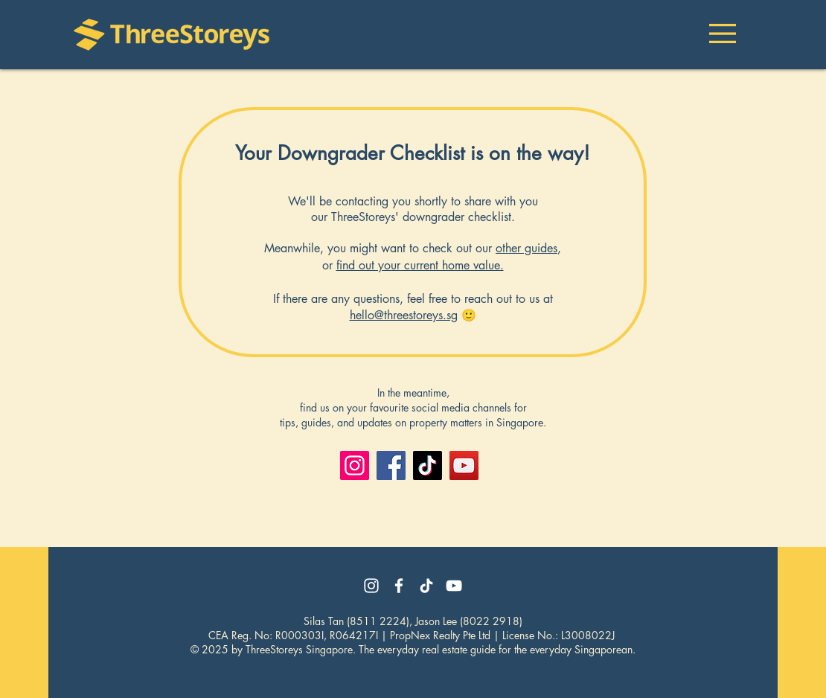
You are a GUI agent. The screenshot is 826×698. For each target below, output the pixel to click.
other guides (526, 248)
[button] (722, 33)
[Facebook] (391, 465)
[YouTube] (463, 465)
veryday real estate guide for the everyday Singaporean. (508, 649)
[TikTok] (427, 465)
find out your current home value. (420, 265)
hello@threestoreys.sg (404, 315)
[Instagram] (354, 465)
